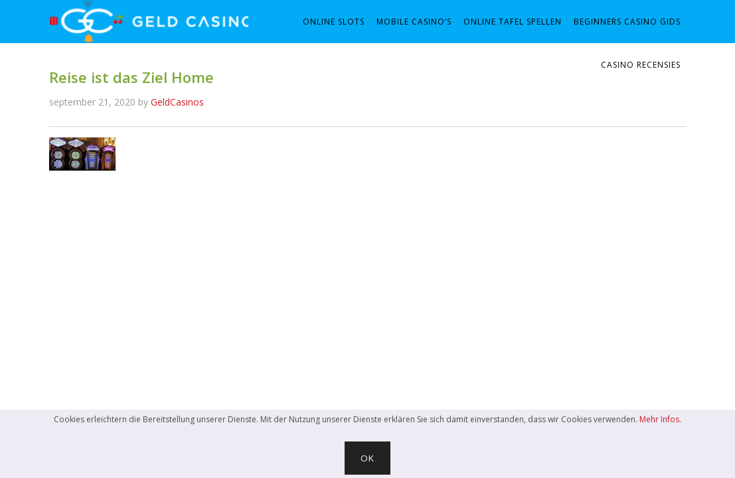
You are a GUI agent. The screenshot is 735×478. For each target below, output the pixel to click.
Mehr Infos (659, 419)
